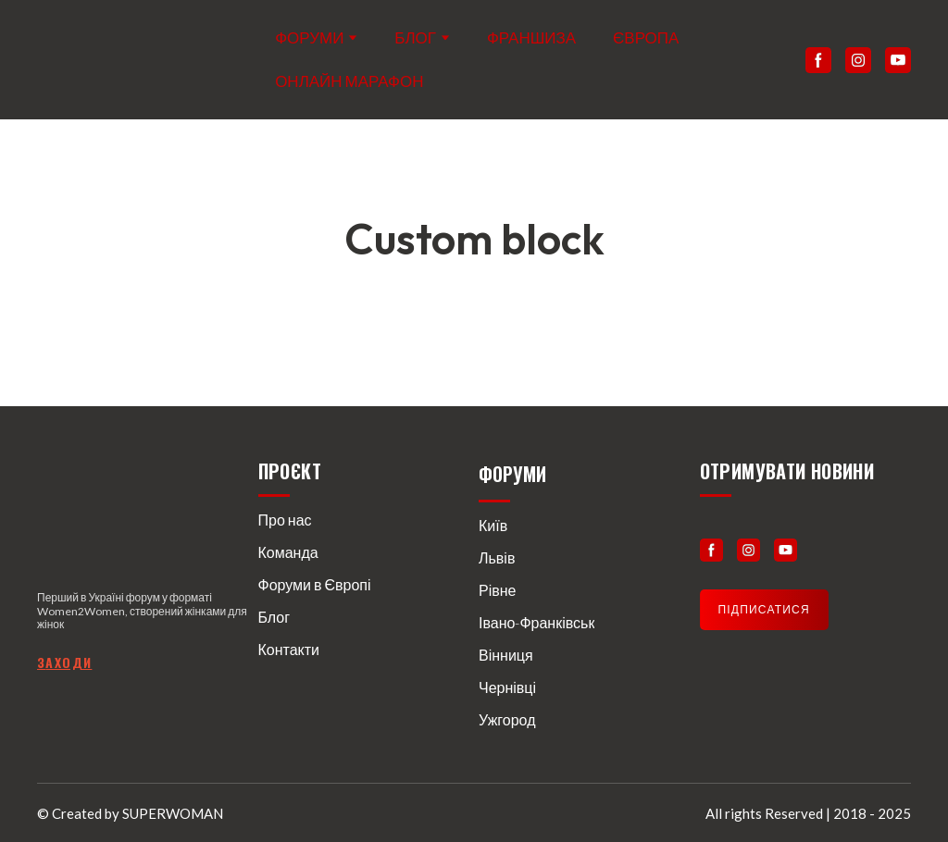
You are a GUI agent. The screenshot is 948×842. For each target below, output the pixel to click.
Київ (493, 525)
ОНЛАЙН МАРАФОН (349, 81)
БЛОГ (415, 37)
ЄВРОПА (646, 37)
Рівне (497, 590)
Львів (497, 557)
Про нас (285, 519)
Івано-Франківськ (536, 622)
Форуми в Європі (314, 584)
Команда (288, 552)
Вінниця (506, 654)
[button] (818, 60)
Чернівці (507, 687)
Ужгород (507, 719)
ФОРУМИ (309, 37)
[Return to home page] (113, 60)
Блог (274, 616)
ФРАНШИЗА (531, 37)
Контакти (289, 649)
